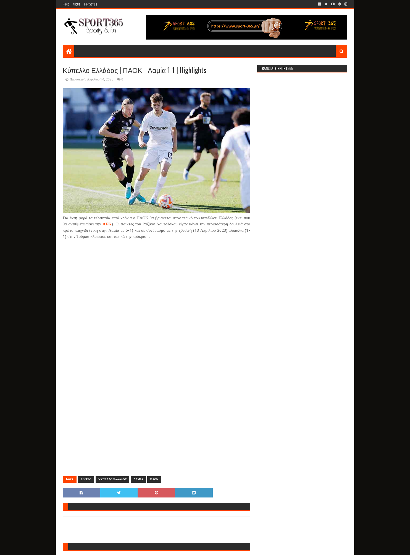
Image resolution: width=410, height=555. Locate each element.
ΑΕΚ (107, 224)
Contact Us (90, 4)
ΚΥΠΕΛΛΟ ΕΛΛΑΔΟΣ (112, 479)
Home (66, 4)
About (76, 4)
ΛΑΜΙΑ (138, 479)
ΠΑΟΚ (154, 479)
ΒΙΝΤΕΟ (86, 479)
